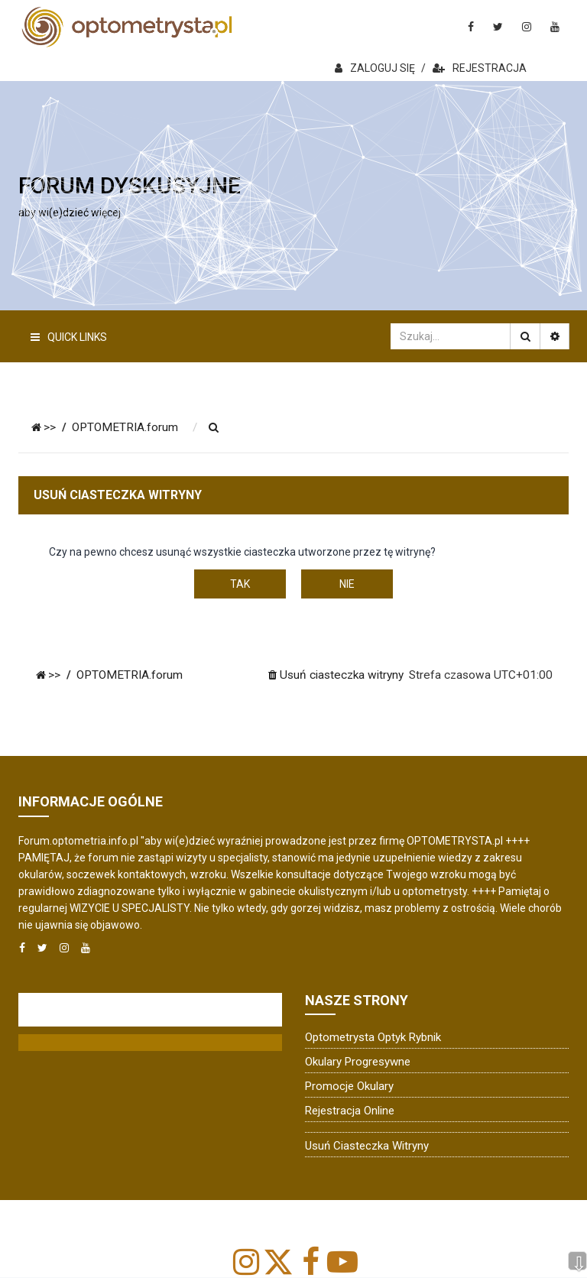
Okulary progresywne (357, 1062)
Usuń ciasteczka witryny (367, 1146)
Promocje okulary (349, 1086)
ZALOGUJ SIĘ (375, 68)
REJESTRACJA (480, 68)
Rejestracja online (349, 1110)
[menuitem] (214, 428)
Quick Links (69, 337)
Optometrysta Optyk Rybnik (373, 1037)
